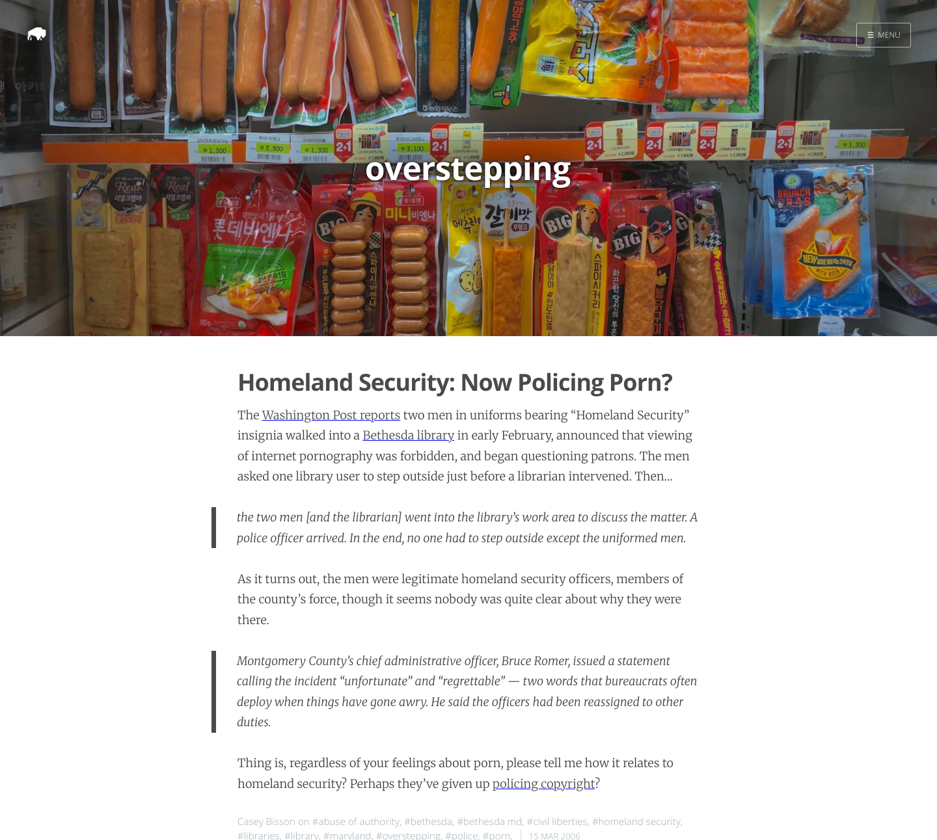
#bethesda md (489, 821)
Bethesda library (408, 435)
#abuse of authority (356, 821)
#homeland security (636, 821)
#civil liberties (557, 821)
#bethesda (428, 821)
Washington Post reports (331, 415)
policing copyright (544, 783)
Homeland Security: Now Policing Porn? (455, 382)
